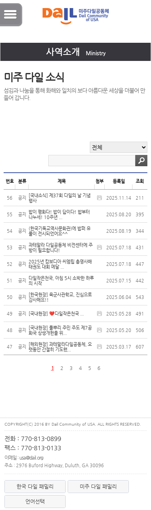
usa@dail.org (31, 457)
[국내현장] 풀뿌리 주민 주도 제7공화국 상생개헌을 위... (60, 330)
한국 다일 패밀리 (35, 486)
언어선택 (35, 501)
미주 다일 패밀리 (98, 486)
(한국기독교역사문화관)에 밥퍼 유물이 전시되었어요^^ (60, 231)
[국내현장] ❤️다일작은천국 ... (56, 313)
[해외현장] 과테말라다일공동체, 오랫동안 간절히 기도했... (60, 347)
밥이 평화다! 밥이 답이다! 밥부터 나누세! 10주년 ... (59, 214)
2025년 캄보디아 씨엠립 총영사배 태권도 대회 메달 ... (60, 264)
